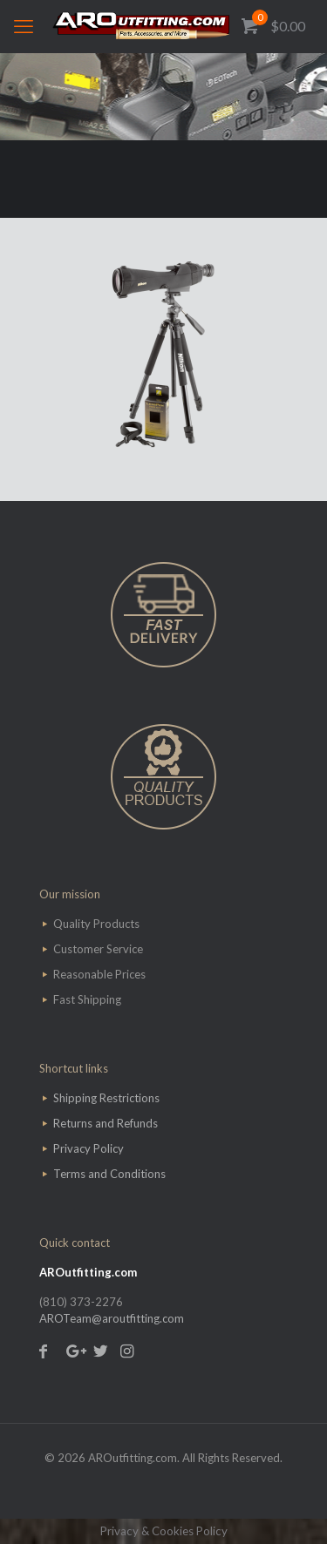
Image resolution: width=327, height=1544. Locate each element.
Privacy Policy (88, 1148)
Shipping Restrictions (106, 1098)
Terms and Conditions (109, 1174)
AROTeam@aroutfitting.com (111, 1318)
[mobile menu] (23, 26)
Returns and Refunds (105, 1123)
